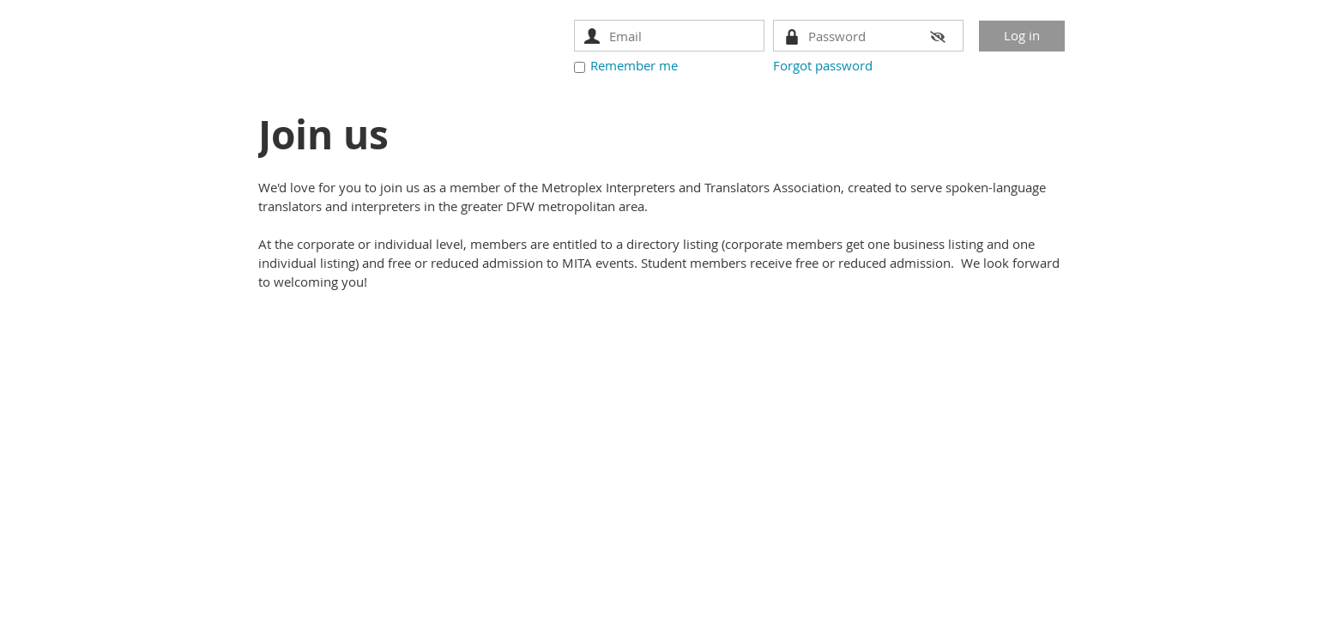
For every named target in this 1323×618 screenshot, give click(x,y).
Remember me (634, 65)
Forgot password (823, 65)
